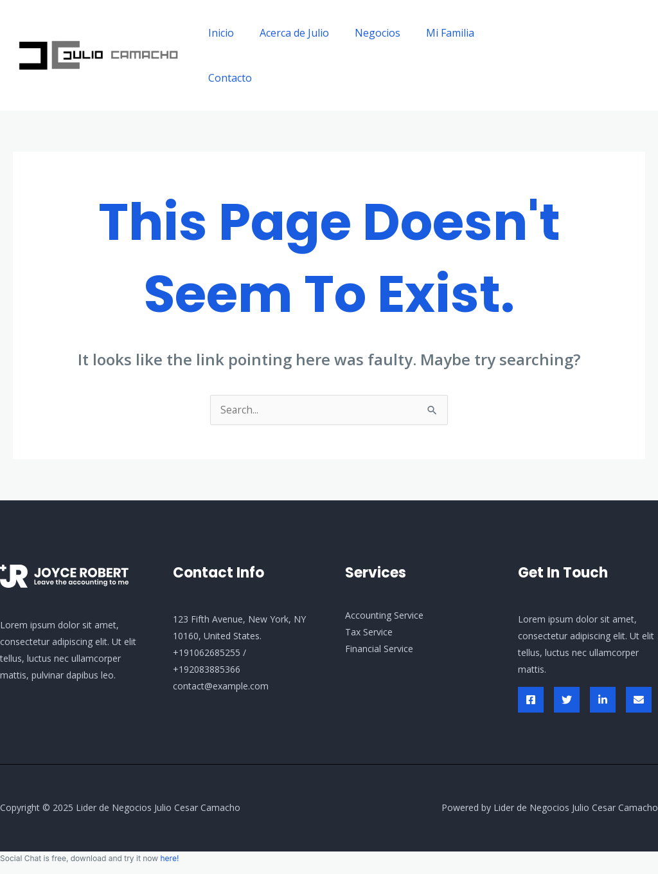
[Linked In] (603, 700)
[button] (589, 55)
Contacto (227, 78)
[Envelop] (639, 700)
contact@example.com (221, 686)
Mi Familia (432, 33)
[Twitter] (567, 700)
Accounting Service (384, 616)
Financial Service (379, 649)
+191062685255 (206, 653)
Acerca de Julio (286, 33)
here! (169, 859)
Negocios (364, 33)
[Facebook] (531, 700)
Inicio (218, 33)
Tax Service (369, 632)
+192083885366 (206, 670)
